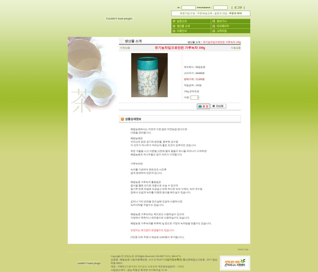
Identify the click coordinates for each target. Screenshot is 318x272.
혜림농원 (129, 256)
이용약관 (131, 266)
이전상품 (125, 47)
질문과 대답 (220, 13)
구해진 (180, 266)
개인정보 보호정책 (147, 266)
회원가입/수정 (187, 13)
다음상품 (236, 47)
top (246, 249)
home (241, 249)
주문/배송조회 (204, 13)
